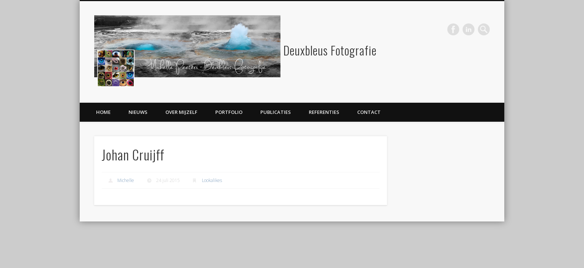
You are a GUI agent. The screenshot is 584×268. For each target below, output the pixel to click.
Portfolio (228, 112)
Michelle (125, 180)
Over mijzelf (181, 112)
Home (103, 112)
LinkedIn (469, 29)
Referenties (324, 112)
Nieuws (137, 112)
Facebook (453, 29)
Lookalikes (212, 180)
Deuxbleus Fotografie (330, 50)
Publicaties (275, 112)
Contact (369, 112)
